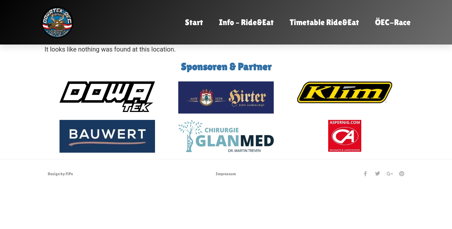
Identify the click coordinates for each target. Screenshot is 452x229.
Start (194, 22)
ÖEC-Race (393, 22)
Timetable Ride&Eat (324, 22)
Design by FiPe (60, 173)
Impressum (226, 173)
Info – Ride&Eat (246, 22)
